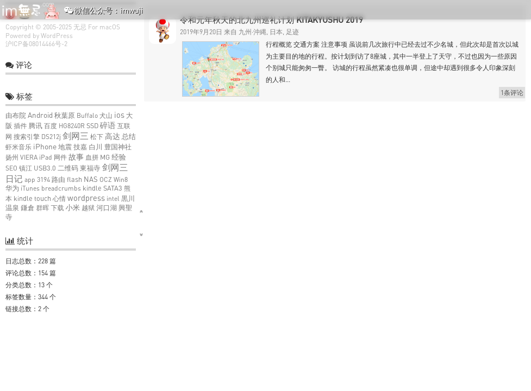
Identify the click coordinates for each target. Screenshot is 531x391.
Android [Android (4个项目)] (40, 115)
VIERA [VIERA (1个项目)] (29, 157)
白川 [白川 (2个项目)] (95, 147)
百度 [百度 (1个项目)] (50, 126)
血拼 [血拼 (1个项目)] (91, 157)
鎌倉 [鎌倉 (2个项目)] (27, 208)
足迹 (292, 32)
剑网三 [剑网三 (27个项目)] (76, 135)
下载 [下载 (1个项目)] (57, 208)
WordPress (57, 35)
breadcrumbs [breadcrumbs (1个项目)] (61, 188)
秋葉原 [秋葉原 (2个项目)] (64, 115)
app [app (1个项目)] (29, 179)
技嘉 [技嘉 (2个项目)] (80, 147)
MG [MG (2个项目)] (105, 157)
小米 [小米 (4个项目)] (72, 207)
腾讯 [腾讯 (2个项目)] (35, 126)
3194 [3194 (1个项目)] (43, 179)
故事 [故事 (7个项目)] (76, 156)
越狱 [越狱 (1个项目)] (88, 208)
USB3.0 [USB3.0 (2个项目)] (45, 168)
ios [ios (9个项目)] (119, 114)
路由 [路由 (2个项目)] (58, 179)
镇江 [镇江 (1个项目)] (25, 168)
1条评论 (512, 93)
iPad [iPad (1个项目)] (45, 157)
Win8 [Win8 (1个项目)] (121, 179)
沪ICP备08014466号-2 (36, 44)
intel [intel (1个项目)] (113, 198)
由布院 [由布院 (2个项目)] (15, 115)
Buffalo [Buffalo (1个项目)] (87, 115)
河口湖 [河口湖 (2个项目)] (106, 208)
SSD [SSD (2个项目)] (92, 126)
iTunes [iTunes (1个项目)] (30, 188)
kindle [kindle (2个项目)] (92, 188)
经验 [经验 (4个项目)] (118, 157)
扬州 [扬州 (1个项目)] (11, 157)
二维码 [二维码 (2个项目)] (68, 168)
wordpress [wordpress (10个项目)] (86, 198)
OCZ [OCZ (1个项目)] (105, 179)
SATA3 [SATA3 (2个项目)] (112, 188)
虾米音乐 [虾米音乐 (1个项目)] (18, 147)
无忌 (79, 27)
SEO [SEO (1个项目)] (11, 168)
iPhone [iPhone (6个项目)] (45, 146)
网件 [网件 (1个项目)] (60, 157)
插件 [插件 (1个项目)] (20, 126)
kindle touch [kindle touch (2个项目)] (32, 198)
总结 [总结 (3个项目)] (129, 136)
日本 (276, 32)
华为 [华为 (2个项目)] (12, 188)
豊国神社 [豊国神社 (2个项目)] (118, 147)
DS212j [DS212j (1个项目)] (51, 137)
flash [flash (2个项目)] (74, 179)
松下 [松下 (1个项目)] (96, 137)
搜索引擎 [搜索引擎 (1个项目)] (27, 137)
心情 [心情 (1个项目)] (59, 198)
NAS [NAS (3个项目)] (91, 179)
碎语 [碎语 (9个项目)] (108, 125)
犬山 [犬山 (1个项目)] (106, 115)
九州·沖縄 (252, 32)
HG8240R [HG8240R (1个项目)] (72, 126)
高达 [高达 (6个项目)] (112, 136)
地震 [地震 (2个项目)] (65, 147)
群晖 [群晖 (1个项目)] (42, 208)
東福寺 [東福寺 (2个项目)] (90, 168)
